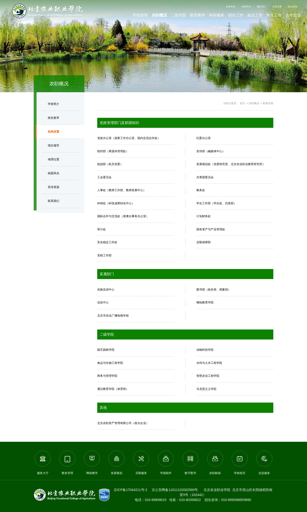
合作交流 (293, 15)
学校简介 (53, 104)
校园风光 (53, 173)
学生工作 (274, 15)
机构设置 (53, 131)
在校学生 (246, 6)
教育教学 (197, 15)
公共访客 (277, 6)
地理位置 (53, 159)
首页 (242, 103)
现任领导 (53, 145)
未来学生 (231, 6)
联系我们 (53, 201)
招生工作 (235, 15)
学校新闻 (140, 15)
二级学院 (178, 15)
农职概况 (159, 15)
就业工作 (255, 15)
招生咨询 (292, 6)
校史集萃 (53, 117)
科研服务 (216, 15)
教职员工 (261, 6)
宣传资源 (53, 187)
